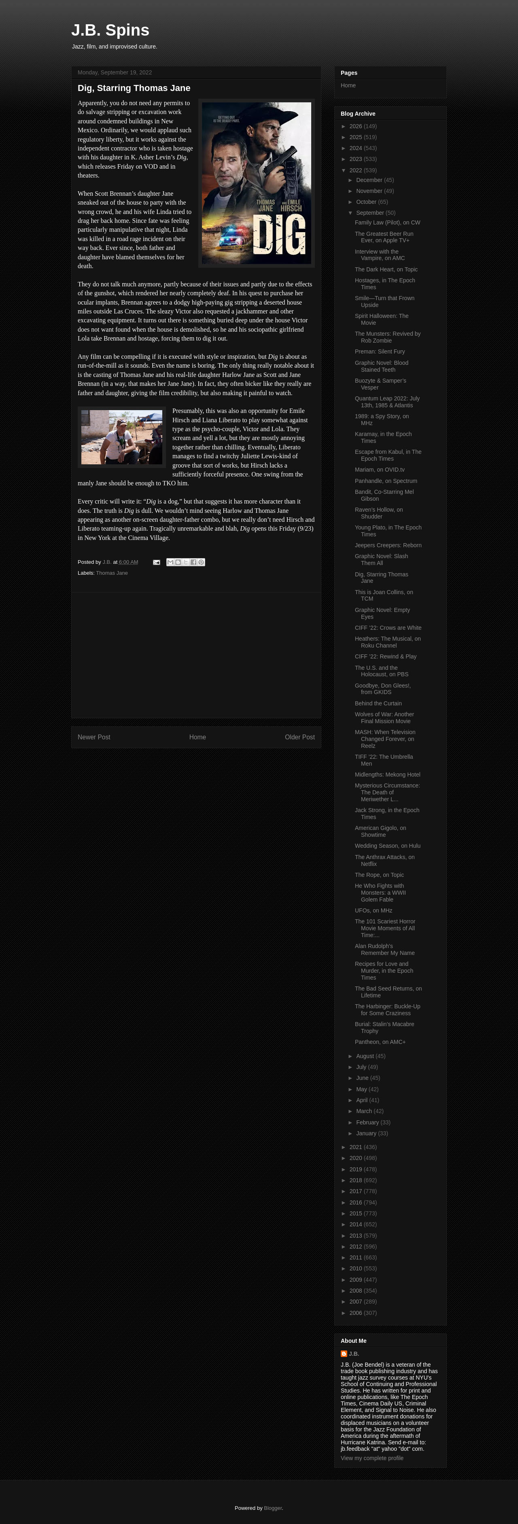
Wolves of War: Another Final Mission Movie (384, 717)
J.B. (354, 1353)
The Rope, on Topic (379, 875)
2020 (357, 1158)
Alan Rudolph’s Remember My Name (385, 949)
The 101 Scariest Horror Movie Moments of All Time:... (385, 928)
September (370, 213)
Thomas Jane (112, 573)
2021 (357, 1147)
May (362, 1089)
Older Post (300, 737)
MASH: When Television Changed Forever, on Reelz (385, 739)
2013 (357, 1235)
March (365, 1111)
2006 (357, 1313)
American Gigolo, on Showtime (380, 831)
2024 (357, 148)
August (365, 1056)
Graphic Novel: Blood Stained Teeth (381, 366)
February (368, 1122)
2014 (357, 1224)
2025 (357, 137)
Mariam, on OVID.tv (380, 469)
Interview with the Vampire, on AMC (380, 255)
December (370, 180)
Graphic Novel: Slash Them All (381, 559)
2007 (357, 1301)
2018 (357, 1180)
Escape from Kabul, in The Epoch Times (388, 455)
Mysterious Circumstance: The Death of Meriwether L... (387, 792)
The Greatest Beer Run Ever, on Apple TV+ (384, 237)
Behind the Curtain (378, 703)
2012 (357, 1246)
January (367, 1133)
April (362, 1100)
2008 (357, 1290)
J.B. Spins (110, 30)
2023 (357, 159)
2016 (357, 1202)
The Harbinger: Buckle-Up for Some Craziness (387, 1009)
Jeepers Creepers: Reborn (388, 545)
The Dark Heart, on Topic (386, 269)
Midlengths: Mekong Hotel (387, 774)
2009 (357, 1279)
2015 (357, 1213)
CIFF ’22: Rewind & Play (386, 656)
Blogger (273, 1508)
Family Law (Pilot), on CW (387, 222)
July (362, 1067)
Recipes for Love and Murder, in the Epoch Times (384, 971)
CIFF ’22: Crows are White (388, 627)
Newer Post (94, 737)
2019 (357, 1169)
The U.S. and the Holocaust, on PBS (382, 671)
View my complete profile (372, 1458)
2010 (357, 1268)
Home (197, 737)
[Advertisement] (196, 655)
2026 (357, 126)
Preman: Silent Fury (380, 351)
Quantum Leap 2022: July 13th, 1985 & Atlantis (387, 402)
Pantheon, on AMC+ (380, 1042)
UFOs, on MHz (374, 910)
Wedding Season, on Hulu (387, 845)
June (363, 1078)
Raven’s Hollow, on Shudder (379, 513)
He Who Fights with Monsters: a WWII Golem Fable (380, 893)
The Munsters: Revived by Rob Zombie (388, 337)
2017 (357, 1191)
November (370, 191)
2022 (357, 170)
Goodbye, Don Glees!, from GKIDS (383, 689)
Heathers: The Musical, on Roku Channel (388, 642)
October (367, 202)
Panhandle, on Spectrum (386, 481)
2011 (357, 1257)
